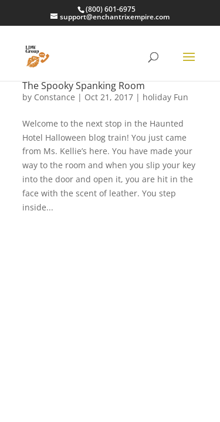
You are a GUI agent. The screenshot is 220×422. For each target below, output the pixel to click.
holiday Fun (165, 97)
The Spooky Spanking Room (83, 85)
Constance (54, 97)
